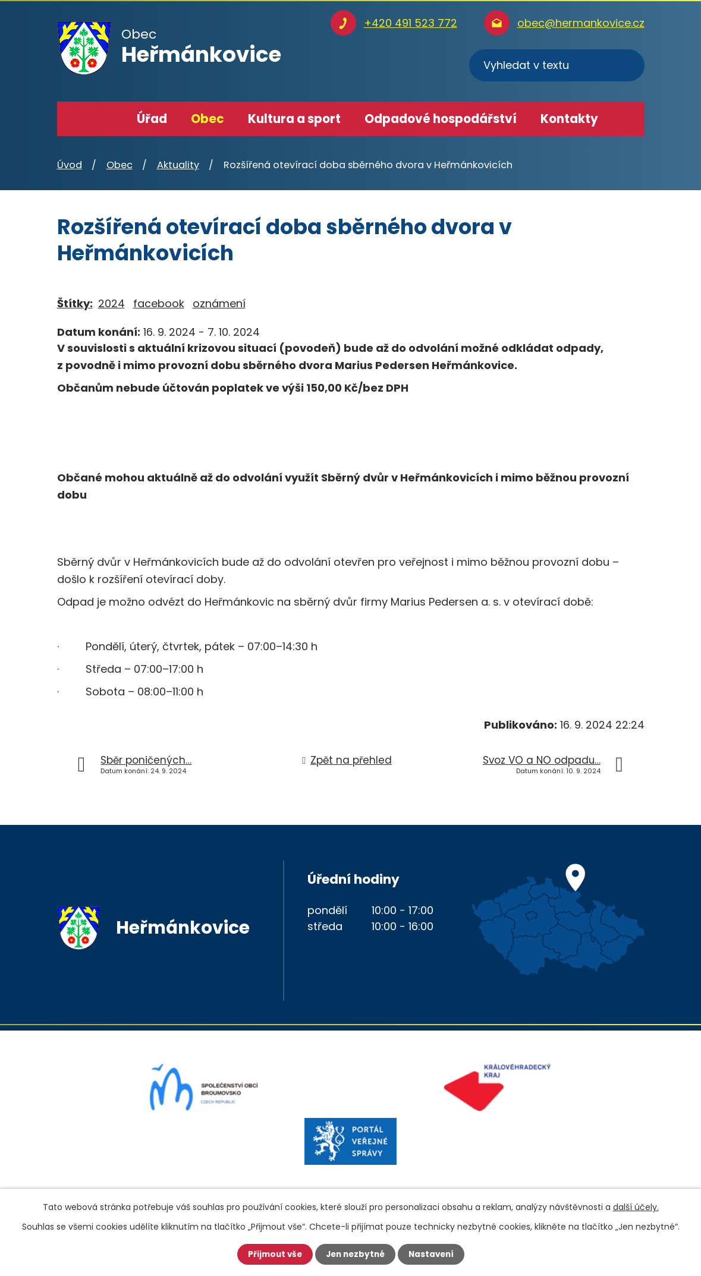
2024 (111, 303)
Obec (207, 119)
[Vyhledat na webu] (557, 65)
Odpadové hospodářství (440, 119)
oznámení (219, 303)
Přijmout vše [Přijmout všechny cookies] (272, 1254)
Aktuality (178, 165)
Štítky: (75, 303)
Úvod (108, 119)
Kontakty (569, 119)
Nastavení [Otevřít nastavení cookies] (434, 1254)
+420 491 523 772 (410, 22)
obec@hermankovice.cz (581, 22)
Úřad (152, 119)
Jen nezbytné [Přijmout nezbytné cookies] (355, 1254)
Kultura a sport (294, 119)
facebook (158, 303)
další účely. (636, 1206)
